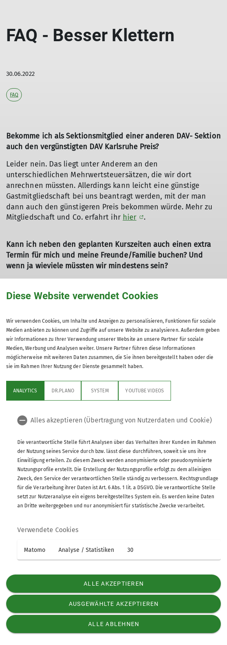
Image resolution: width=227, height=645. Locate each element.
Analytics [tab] (25, 391)
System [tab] (99, 391)
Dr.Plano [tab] (62, 391)
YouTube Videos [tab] (144, 391)
